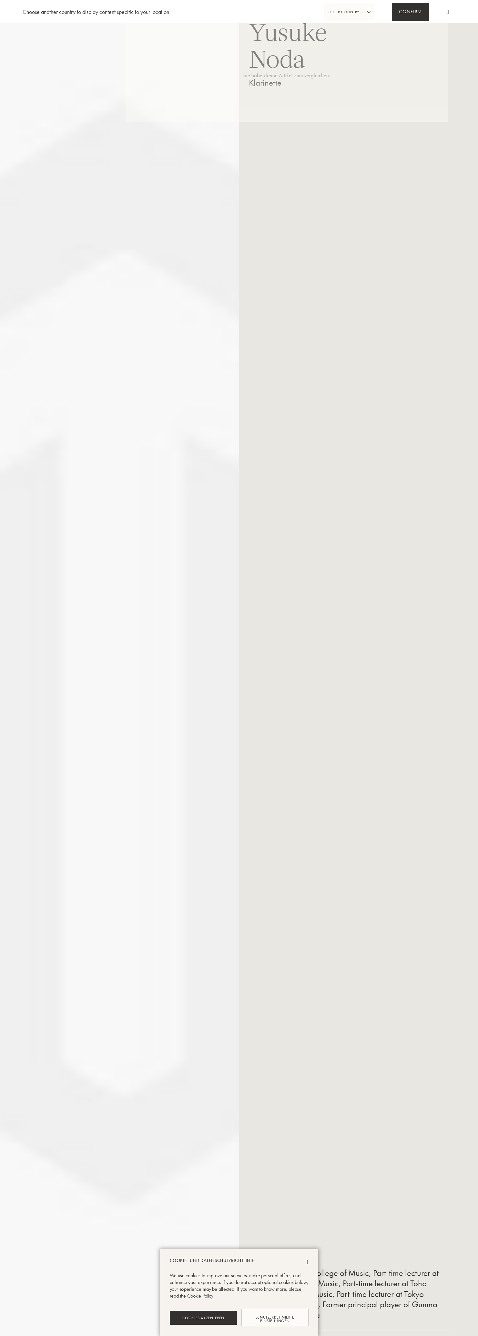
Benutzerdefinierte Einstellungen (275, 1317)
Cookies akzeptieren (203, 1317)
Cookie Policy (200, 1295)
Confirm (410, 12)
